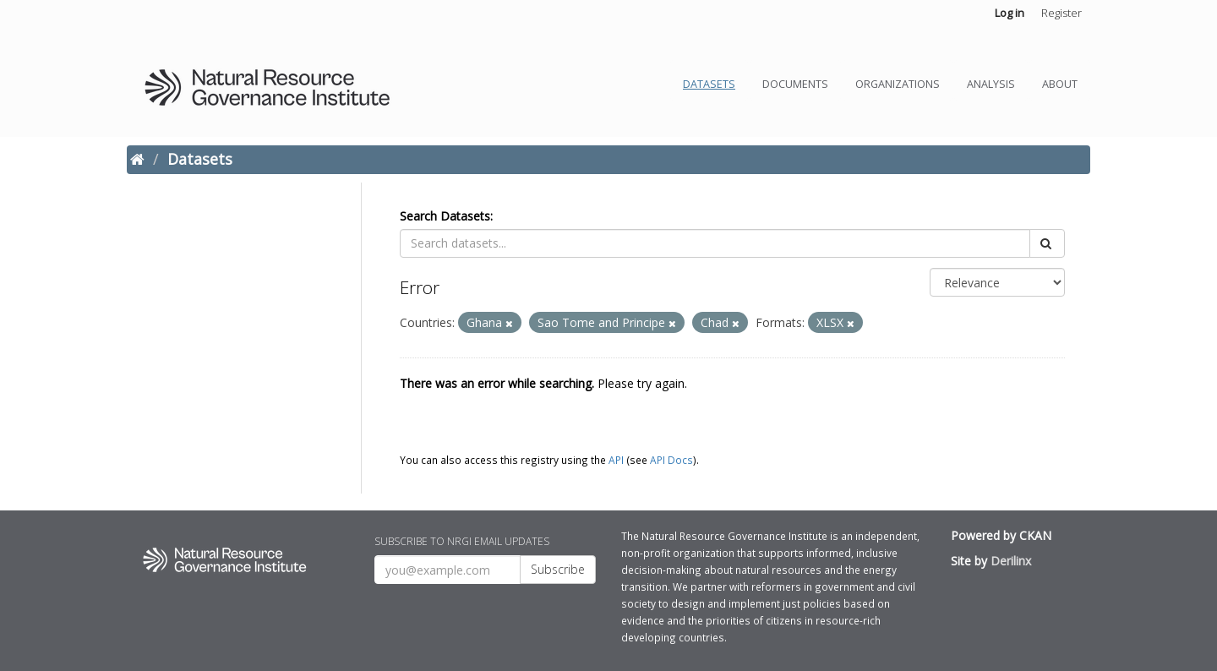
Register (1061, 12)
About (1060, 84)
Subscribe (558, 569)
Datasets (709, 84)
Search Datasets (445, 216)
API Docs (671, 459)
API (616, 459)
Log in (1009, 12)
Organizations (897, 84)
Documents (795, 84)
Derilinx (1011, 561)
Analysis (991, 84)
